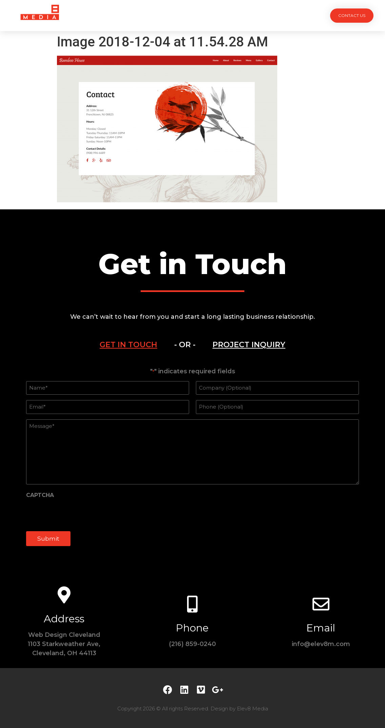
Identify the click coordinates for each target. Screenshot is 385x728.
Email (320, 628)
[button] (351, 15)
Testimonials (225, 15)
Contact (269, 15)
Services (154, 15)
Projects (116, 15)
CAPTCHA (40, 495)
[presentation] (77, 514)
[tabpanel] (192, 460)
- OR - (185, 344)
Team (187, 15)
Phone (192, 628)
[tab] (128, 344)
